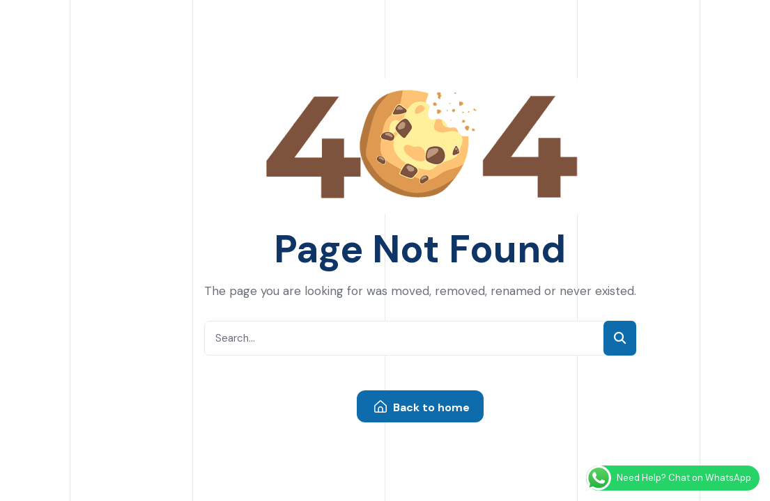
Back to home (422, 407)
